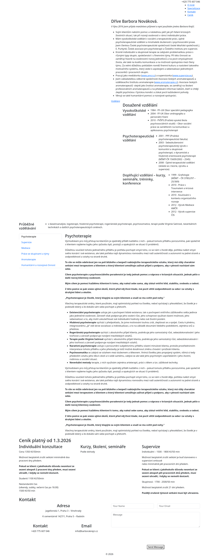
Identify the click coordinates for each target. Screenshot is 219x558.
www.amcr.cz (148, 75)
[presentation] (132, 536)
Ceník (190, 15)
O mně (191, 5)
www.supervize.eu (182, 75)
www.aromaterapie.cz (166, 82)
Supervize (26, 242)
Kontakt (191, 11)
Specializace (193, 8)
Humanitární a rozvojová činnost (38, 265)
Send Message (155, 547)
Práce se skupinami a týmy (35, 253)
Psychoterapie (28, 236)
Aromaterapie (28, 259)
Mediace (25, 248)
